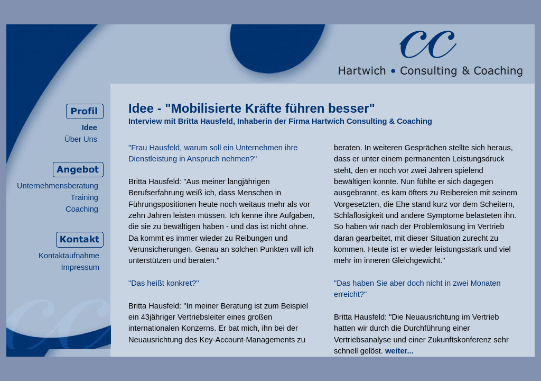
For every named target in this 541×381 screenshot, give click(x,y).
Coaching (82, 209)
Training (84, 197)
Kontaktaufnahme (69, 255)
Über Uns (80, 139)
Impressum (80, 267)
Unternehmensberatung (57, 186)
